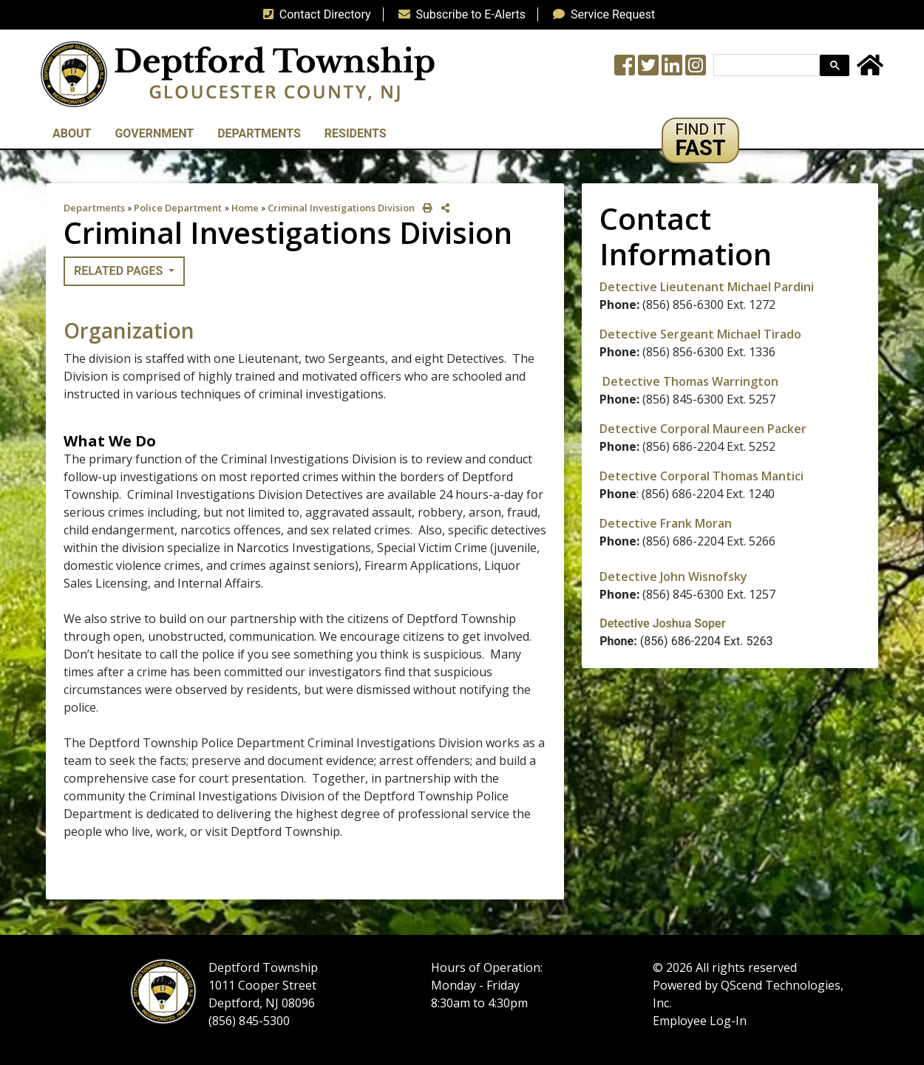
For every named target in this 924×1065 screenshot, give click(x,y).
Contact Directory (314, 14)
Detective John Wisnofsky (673, 576)
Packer (786, 429)
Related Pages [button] (120, 271)
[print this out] (424, 208)
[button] (700, 140)
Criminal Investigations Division (341, 207)
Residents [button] (356, 133)
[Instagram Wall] (695, 70)
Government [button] (154, 133)
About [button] (71, 133)
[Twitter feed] (648, 70)
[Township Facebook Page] (624, 70)
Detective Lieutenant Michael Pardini (706, 287)
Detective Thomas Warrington (690, 381)
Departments (94, 207)
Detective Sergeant (656, 334)
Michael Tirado (757, 334)
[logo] (238, 74)
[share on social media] (442, 208)
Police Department (178, 207)
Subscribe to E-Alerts (459, 14)
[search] (765, 65)
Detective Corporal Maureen (683, 429)
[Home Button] (870, 70)
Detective (628, 523)
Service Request (601, 14)
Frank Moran (694, 523)
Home (245, 207)
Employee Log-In (700, 1021)
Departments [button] (259, 133)
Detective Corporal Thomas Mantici (701, 476)
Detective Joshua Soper (662, 623)
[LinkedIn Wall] (672, 70)
